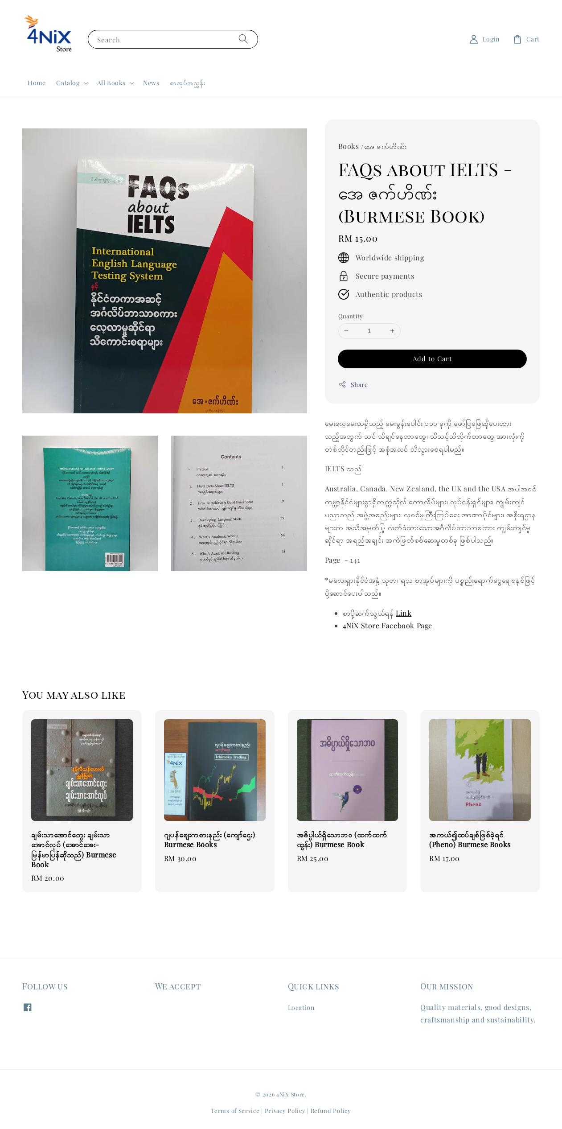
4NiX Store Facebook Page (387, 625)
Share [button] (353, 384)
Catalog (67, 83)
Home (36, 82)
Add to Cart (432, 358)
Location (301, 1008)
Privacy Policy (285, 1110)
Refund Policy (331, 1110)
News (151, 82)
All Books (111, 83)
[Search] (243, 39)
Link (403, 613)
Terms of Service (235, 1110)
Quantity (350, 316)
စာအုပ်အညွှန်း (187, 82)
